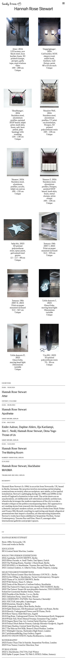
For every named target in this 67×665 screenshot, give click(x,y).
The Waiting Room (12, 452)
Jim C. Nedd (9, 431)
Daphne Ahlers (27, 427)
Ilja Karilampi (45, 427)
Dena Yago (49, 431)
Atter (4, 396)
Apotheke (7, 413)
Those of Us (9, 435)
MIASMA (7, 470)
